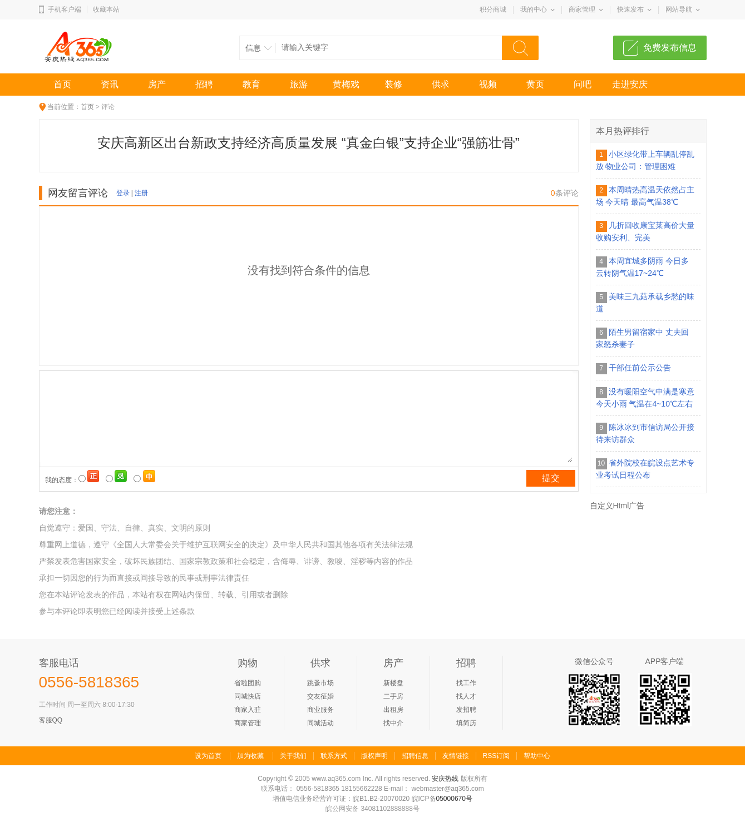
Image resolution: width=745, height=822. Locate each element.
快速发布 (630, 9)
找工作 (466, 683)
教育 (251, 84)
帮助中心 (537, 756)
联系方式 (333, 756)
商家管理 (582, 9)
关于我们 (293, 756)
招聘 (204, 84)
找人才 (466, 696)
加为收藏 (250, 756)
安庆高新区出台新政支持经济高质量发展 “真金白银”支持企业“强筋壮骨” (308, 142)
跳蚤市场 (320, 683)
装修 (393, 84)
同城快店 (247, 696)
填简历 (466, 723)
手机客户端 (64, 9)
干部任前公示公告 (640, 367)
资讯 (110, 84)
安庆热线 (445, 779)
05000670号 (454, 799)
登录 (123, 193)
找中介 (393, 723)
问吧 (582, 84)
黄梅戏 (346, 84)
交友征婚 (320, 696)
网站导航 (678, 9)
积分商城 (493, 9)
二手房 (393, 696)
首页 (62, 84)
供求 (441, 84)
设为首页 (208, 756)
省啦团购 (247, 683)
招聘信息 (415, 756)
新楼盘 (393, 683)
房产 (157, 84)
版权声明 (374, 756)
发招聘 (466, 710)
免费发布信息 (670, 47)
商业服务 (320, 710)
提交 (551, 478)
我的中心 (533, 9)
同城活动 (320, 723)
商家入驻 (247, 710)
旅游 (299, 84)
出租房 (393, 710)
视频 (488, 84)
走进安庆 (630, 84)
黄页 (535, 84)
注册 (141, 193)
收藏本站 (106, 9)
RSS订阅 (496, 756)
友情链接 (455, 756)
